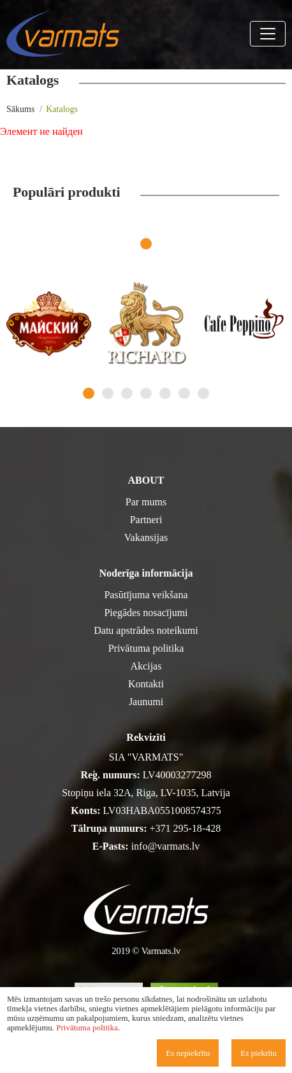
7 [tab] (203, 393)
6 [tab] (184, 393)
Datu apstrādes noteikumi (146, 630)
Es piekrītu (258, 1053)
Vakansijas (146, 537)
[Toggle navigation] (268, 33)
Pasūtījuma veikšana (145, 594)
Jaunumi (146, 701)
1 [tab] (146, 243)
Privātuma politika (146, 648)
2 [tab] (107, 393)
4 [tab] (146, 393)
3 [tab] (127, 393)
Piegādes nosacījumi (145, 612)
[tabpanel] (49, 323)
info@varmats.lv (165, 846)
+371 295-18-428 (185, 828)
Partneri (146, 519)
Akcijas (146, 666)
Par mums (146, 501)
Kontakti (146, 683)
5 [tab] (165, 393)
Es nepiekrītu (188, 1053)
